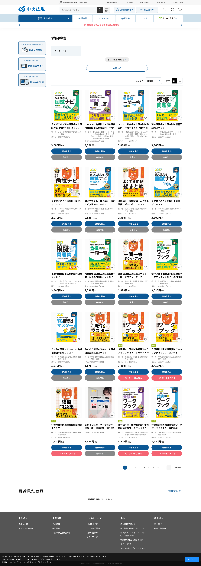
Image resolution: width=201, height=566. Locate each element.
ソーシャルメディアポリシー (132, 548)
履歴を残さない (176, 490)
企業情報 (130, 2)
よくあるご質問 (177, 2)
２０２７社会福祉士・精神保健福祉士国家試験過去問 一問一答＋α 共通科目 (100, 127)
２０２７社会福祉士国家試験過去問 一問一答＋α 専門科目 (133, 126)
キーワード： (60, 51)
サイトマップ (92, 536)
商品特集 (125, 18)
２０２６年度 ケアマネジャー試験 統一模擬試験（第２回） (100, 426)
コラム (144, 18)
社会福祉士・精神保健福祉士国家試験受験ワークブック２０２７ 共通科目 (133, 428)
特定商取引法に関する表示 (131, 539)
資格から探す (24, 524)
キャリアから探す (26, 528)
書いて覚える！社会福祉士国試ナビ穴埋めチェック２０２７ (100, 202)
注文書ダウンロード (162, 524)
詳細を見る (66, 151)
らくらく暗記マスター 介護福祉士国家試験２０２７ (100, 351)
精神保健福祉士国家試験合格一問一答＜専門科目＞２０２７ (100, 275)
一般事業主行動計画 (61, 532)
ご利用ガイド (160, 2)
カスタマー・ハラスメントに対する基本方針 (132, 534)
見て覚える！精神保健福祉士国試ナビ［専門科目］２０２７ (66, 126)
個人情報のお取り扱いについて (133, 528)
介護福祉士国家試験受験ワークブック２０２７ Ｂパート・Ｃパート (133, 352)
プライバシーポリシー (25, 562)
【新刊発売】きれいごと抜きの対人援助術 (100, 24)
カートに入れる (135, 377)
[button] (19, 25)
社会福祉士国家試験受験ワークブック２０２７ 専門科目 (166, 426)
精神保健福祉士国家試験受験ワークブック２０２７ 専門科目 (166, 275)
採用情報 (56, 528)
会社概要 (56, 524)
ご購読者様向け (126, 9)
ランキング (104, 18)
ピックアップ (180, 80)
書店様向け (149, 9)
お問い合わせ (144, 2)
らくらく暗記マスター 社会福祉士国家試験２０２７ (66, 351)
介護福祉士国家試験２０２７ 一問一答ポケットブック (133, 275)
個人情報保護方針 (128, 524)
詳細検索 (107, 9)
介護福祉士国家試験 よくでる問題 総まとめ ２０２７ (133, 202)
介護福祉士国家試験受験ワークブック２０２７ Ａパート (166, 351)
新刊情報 (82, 18)
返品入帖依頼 (160, 528)
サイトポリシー (127, 544)
